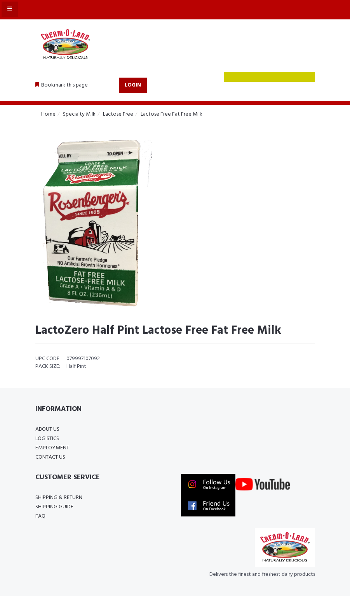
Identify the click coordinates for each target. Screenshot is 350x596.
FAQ (40, 516)
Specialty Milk (79, 114)
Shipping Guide (54, 506)
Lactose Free (118, 114)
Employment (52, 448)
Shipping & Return (58, 497)
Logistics (47, 438)
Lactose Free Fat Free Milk (171, 114)
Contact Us (50, 457)
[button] (61, 85)
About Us (47, 429)
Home (48, 114)
